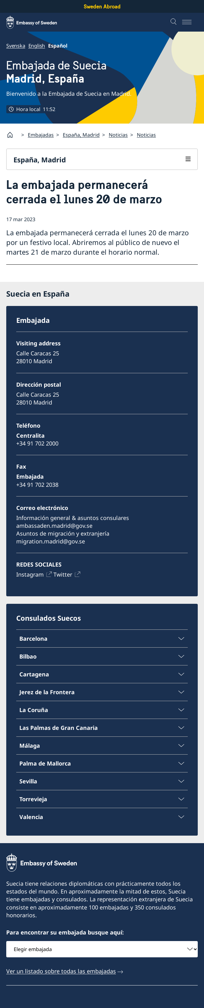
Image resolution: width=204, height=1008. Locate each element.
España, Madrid (81, 134)
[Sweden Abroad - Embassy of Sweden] (37, 22)
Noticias (118, 134)
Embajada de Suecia (56, 72)
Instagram (30, 574)
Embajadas (41, 134)
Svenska (15, 45)
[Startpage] (12, 135)
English (36, 45)
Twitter (62, 574)
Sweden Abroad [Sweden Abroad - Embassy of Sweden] (102, 6)
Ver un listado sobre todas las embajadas (61, 971)
